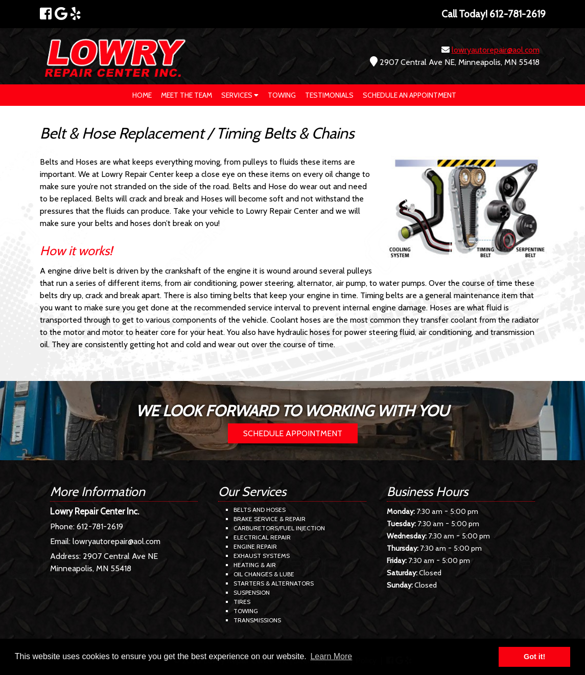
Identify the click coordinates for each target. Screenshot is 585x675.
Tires (241, 601)
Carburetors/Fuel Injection (279, 528)
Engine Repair (255, 546)
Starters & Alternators (273, 583)
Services (240, 95)
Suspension (251, 592)
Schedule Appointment (292, 433)
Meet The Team (186, 95)
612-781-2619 (100, 526)
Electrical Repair (262, 537)
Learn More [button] (331, 656)
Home (142, 95)
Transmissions (257, 620)
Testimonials (329, 95)
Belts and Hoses (259, 509)
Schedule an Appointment (409, 95)
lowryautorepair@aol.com (496, 50)
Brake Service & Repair (269, 519)
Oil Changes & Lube (263, 574)
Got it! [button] (534, 656)
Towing (282, 95)
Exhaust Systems (261, 555)
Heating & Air (254, 565)
